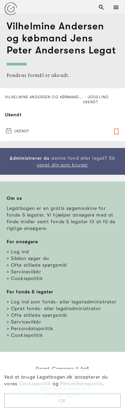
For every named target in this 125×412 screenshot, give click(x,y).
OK (62, 400)
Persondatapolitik (81, 383)
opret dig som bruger (62, 164)
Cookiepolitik (35, 383)
